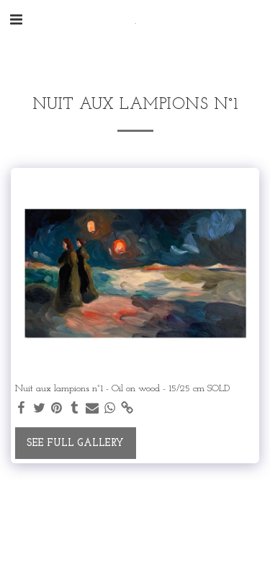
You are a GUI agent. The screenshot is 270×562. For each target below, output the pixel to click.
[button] (16, 21)
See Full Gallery (75, 443)
